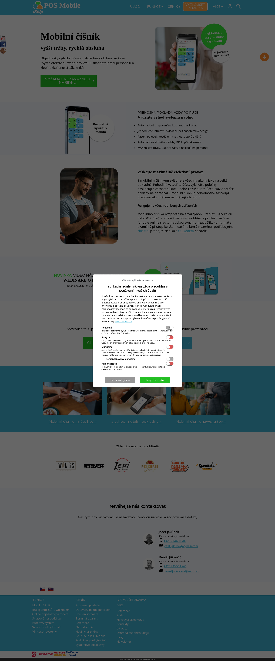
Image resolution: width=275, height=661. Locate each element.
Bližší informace (123, 321)
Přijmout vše (155, 380)
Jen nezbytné (120, 380)
